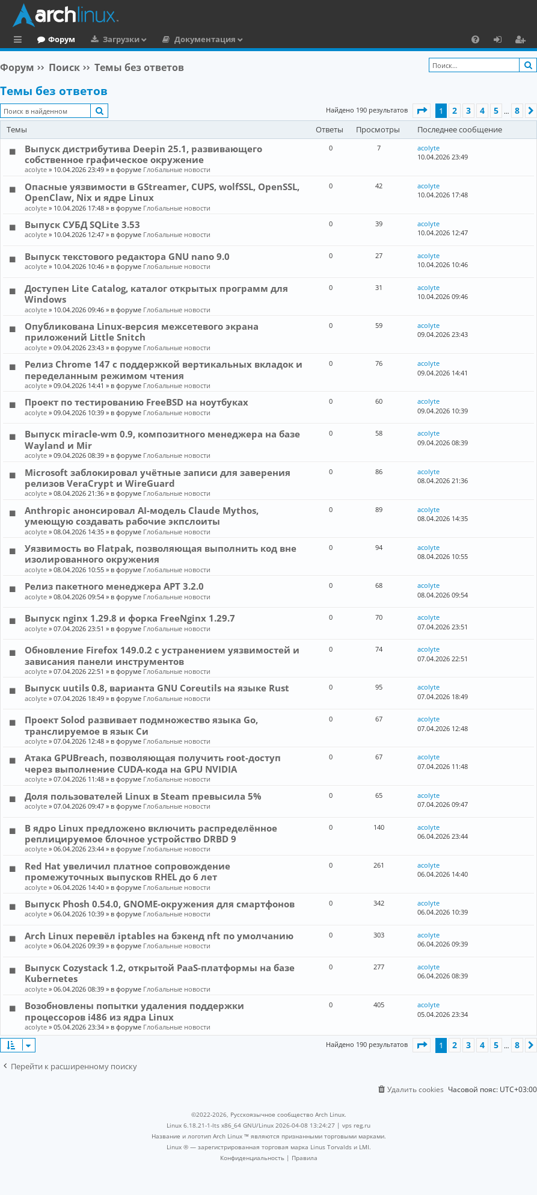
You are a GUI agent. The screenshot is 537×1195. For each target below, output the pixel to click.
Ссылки (20, 41)
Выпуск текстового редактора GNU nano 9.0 (127, 256)
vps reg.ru (356, 1125)
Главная (54, 39)
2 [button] (454, 110)
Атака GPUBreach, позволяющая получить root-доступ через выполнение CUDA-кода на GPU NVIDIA (153, 763)
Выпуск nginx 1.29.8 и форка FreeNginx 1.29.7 (130, 618)
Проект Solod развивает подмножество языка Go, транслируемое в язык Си (141, 725)
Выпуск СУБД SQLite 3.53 (82, 224)
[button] (422, 110)
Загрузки (170, 39)
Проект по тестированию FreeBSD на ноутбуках (136, 402)
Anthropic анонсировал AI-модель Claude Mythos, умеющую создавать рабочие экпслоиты (142, 515)
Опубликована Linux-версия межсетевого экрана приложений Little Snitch (142, 331)
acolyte (36, 169)
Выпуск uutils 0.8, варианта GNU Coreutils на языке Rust (157, 688)
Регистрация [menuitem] (522, 41)
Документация (254, 39)
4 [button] (482, 110)
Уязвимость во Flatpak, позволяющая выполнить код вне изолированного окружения (160, 553)
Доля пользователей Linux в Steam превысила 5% (143, 796)
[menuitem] (475, 39)
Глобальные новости (176, 169)
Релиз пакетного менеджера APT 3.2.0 (114, 586)
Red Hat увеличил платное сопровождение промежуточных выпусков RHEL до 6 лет (127, 871)
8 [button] (517, 110)
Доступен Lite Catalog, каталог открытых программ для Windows (156, 293)
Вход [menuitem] (502, 41)
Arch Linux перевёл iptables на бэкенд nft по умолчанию (159, 936)
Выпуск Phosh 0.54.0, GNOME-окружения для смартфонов (160, 904)
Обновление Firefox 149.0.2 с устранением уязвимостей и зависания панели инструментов (162, 655)
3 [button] (468, 110)
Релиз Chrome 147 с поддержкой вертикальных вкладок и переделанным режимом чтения (163, 369)
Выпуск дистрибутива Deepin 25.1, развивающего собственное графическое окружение (143, 154)
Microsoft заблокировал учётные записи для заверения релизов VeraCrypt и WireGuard (157, 477)
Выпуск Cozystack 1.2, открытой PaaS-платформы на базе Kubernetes (160, 973)
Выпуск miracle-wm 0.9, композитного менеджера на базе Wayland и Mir (162, 439)
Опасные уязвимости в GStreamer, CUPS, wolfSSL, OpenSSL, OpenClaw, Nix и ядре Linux (162, 192)
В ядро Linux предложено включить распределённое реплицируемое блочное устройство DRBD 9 (151, 833)
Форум (110, 39)
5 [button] (496, 110)
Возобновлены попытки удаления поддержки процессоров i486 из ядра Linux (134, 1010)
